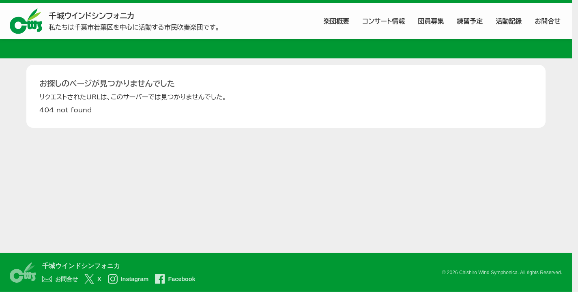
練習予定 (470, 21)
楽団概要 (336, 21)
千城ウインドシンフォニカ (81, 265)
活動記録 (509, 21)
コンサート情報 (383, 21)
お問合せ (548, 21)
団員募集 (431, 21)
